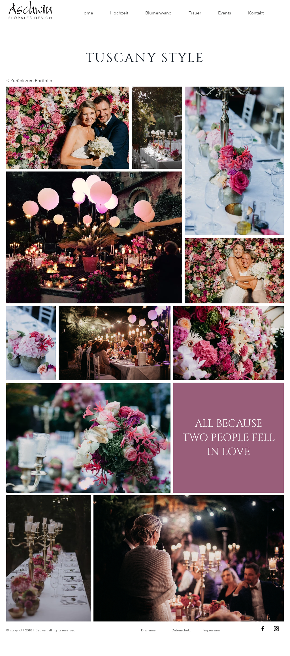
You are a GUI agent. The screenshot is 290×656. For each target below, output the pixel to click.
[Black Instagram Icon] (276, 628)
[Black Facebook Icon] (262, 628)
